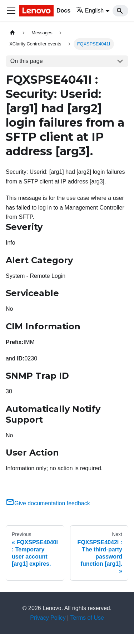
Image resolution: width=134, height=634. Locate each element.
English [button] (90, 11)
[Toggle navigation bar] (11, 10)
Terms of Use (87, 618)
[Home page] (12, 32)
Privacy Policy (48, 618)
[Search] (120, 10)
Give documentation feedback (48, 503)
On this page (26, 61)
